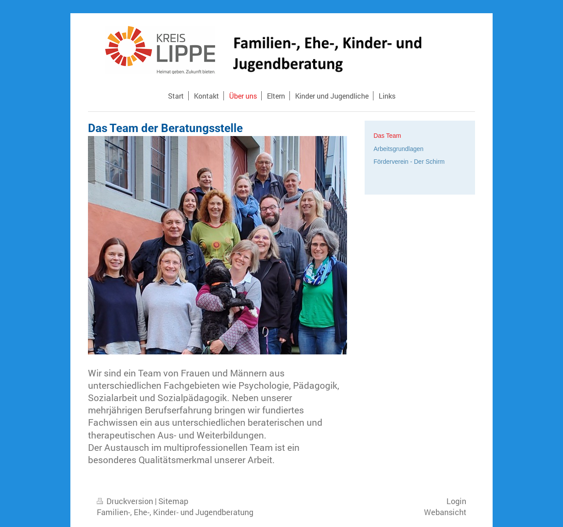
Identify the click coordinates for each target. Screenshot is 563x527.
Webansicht (445, 512)
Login (456, 501)
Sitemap (173, 501)
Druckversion (126, 501)
